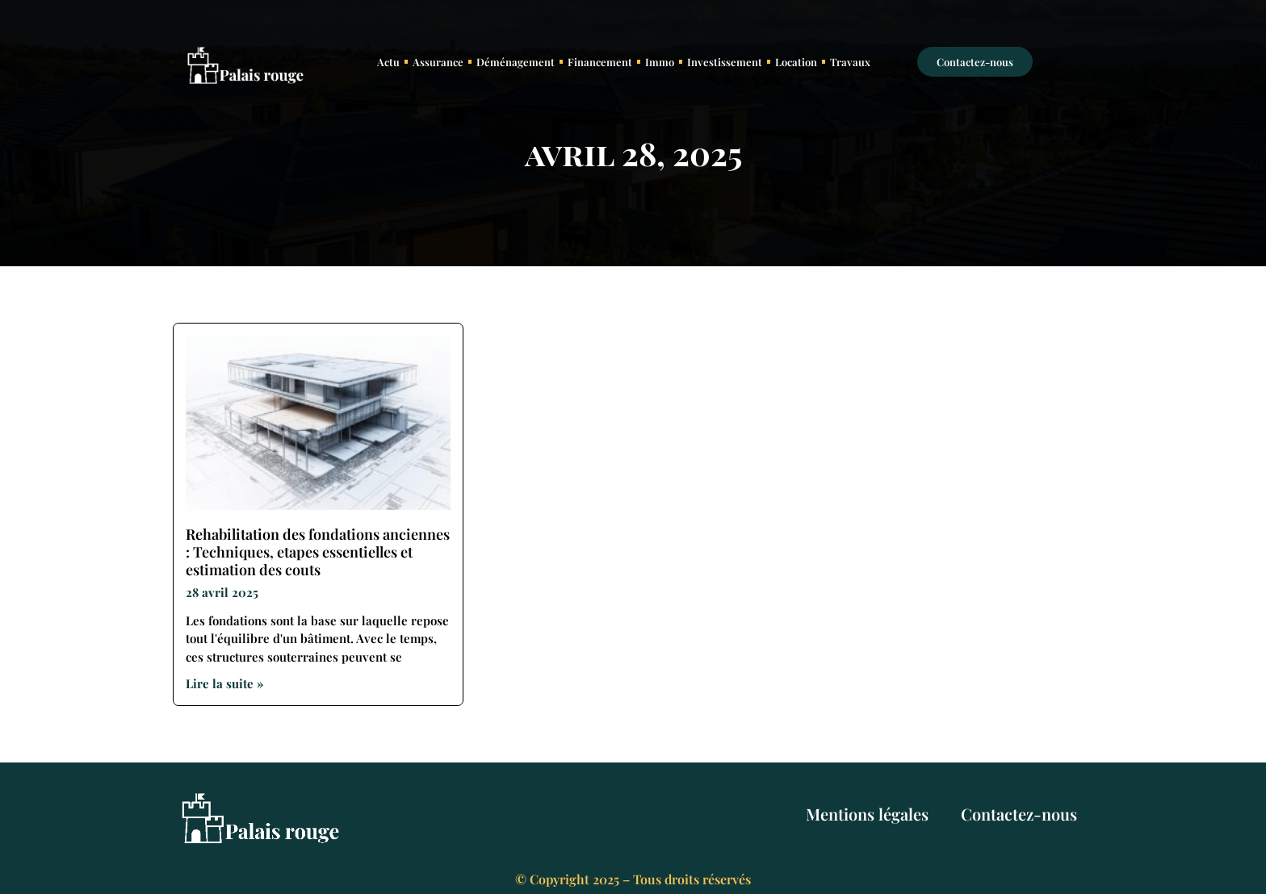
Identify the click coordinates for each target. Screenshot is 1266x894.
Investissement (724, 62)
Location (796, 62)
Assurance (438, 62)
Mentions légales (867, 814)
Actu (388, 62)
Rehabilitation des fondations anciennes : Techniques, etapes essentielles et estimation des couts (318, 551)
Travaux (850, 62)
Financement (600, 62)
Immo (659, 62)
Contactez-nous (1019, 814)
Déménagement (515, 62)
